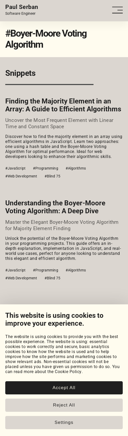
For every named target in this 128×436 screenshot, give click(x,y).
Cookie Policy (68, 381)
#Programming (45, 168)
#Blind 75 (52, 176)
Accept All (63, 396)
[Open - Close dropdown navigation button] (117, 10)
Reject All (64, 414)
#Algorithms (76, 168)
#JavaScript (15, 168)
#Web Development (21, 176)
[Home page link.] (21, 10)
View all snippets (22, 308)
